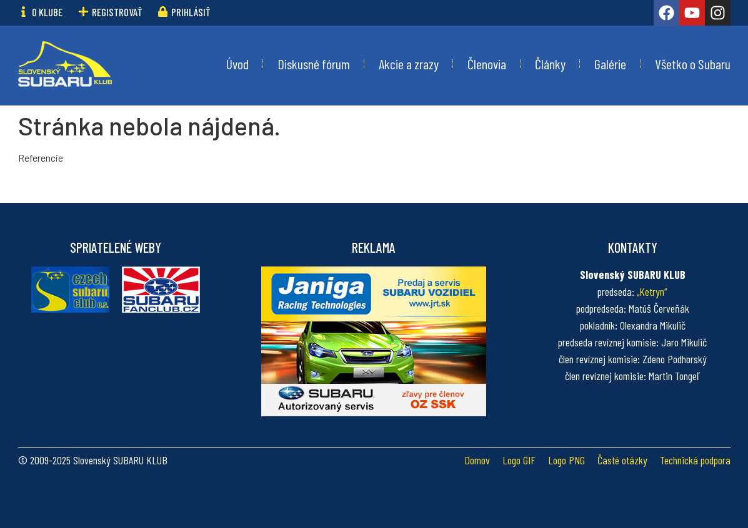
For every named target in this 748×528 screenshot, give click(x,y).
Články (550, 64)
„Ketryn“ (652, 291)
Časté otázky (622, 460)
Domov (477, 460)
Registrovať (117, 12)
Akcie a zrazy (409, 64)
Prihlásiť (190, 12)
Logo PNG (566, 460)
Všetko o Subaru (693, 64)
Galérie (610, 64)
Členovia (486, 64)
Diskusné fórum (313, 64)
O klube (47, 12)
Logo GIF (519, 460)
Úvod (237, 64)
